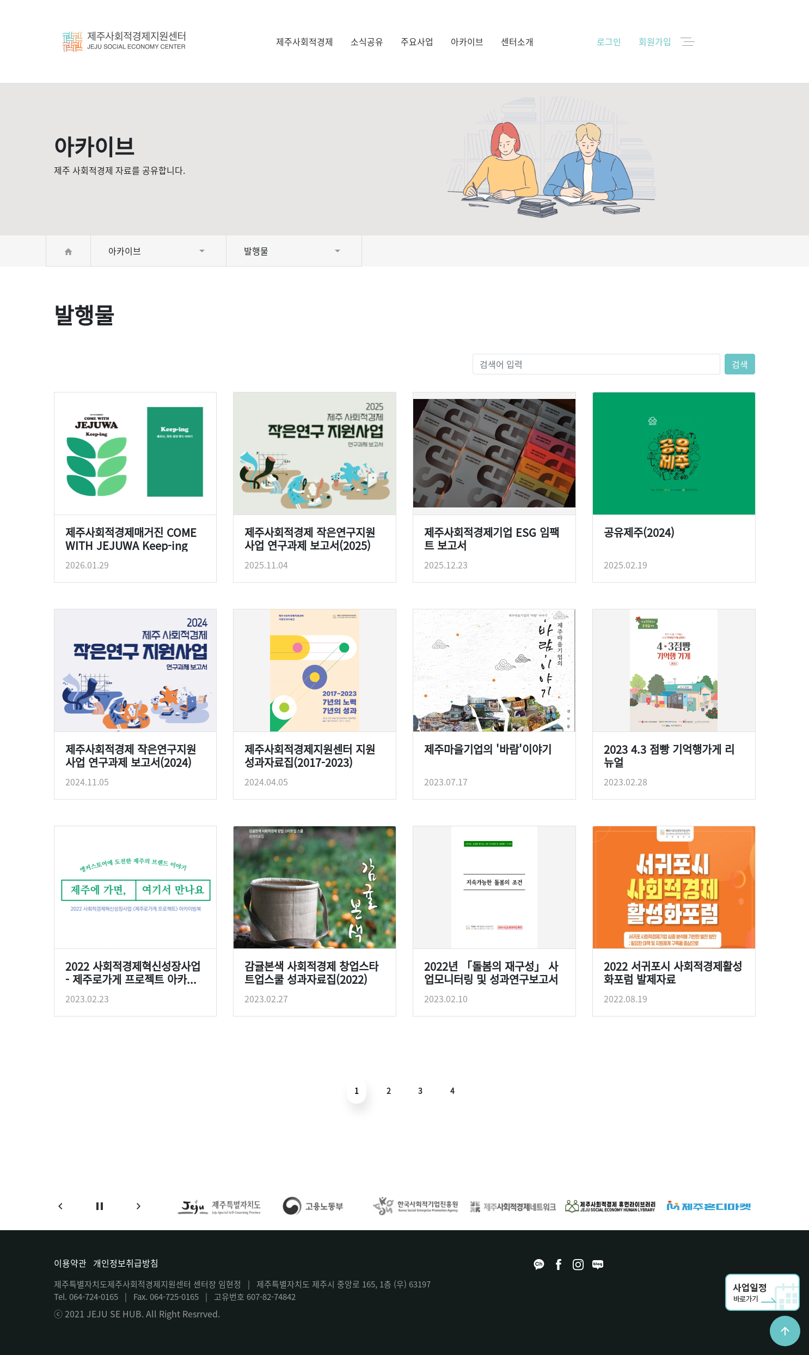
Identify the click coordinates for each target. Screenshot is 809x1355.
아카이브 (467, 41)
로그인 (609, 41)
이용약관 (70, 1262)
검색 (740, 364)
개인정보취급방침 (125, 1262)
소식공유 (367, 41)
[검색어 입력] (597, 364)
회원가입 (655, 41)
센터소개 (517, 41)
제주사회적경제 (304, 41)
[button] (60, 1206)
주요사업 (417, 41)
